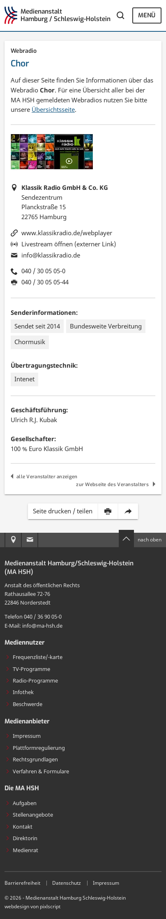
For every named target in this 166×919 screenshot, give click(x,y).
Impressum (23, 735)
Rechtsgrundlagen (31, 759)
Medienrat (21, 850)
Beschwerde (23, 704)
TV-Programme (27, 669)
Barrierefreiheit (22, 883)
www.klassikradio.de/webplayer (66, 233)
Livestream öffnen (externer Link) (68, 244)
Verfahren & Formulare (37, 771)
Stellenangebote (29, 814)
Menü (146, 15)
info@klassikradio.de (50, 255)
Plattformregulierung (35, 747)
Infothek (19, 692)
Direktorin (21, 838)
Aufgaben (21, 803)
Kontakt (18, 826)
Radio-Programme (31, 680)
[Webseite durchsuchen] (120, 15)
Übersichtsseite (53, 109)
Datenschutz (66, 883)
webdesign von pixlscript (32, 906)
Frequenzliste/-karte (33, 657)
